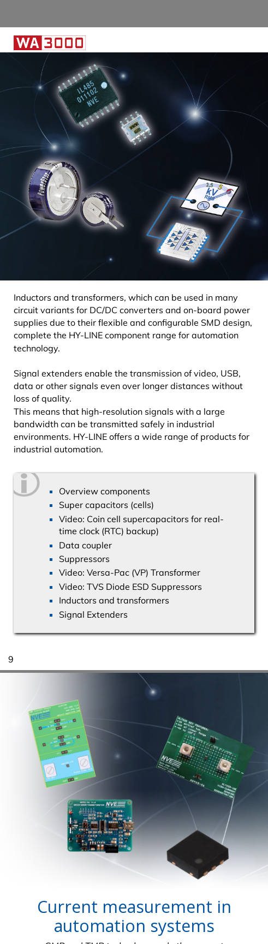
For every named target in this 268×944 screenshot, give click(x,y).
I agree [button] (234, 911)
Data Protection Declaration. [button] (72, 930)
